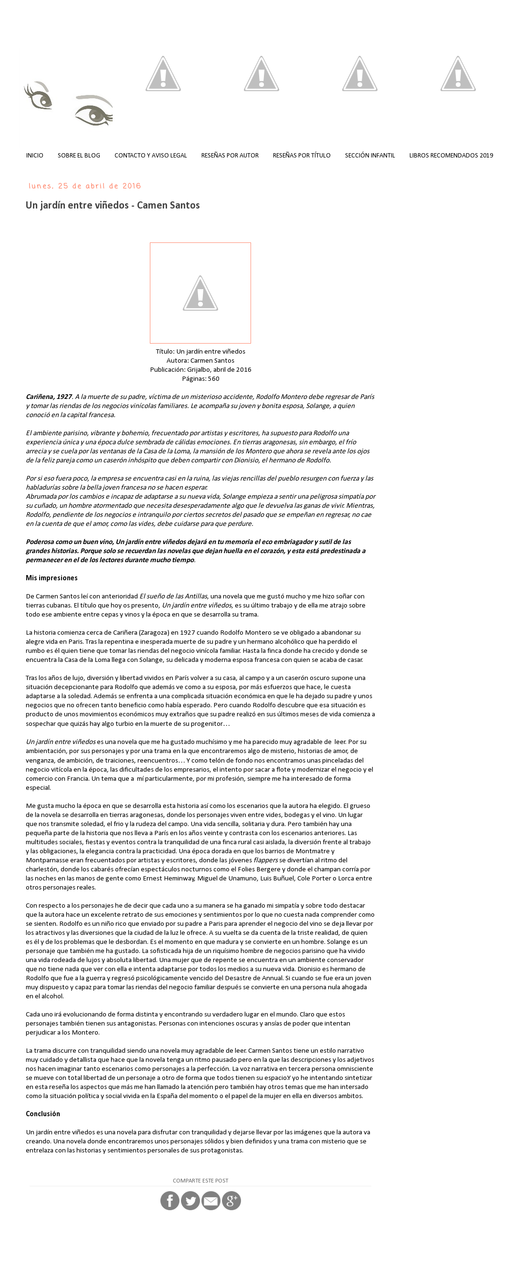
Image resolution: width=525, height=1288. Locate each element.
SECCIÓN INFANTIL (370, 155)
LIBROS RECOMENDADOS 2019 (451, 155)
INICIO (34, 155)
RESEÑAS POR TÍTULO (302, 155)
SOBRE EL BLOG (79, 155)
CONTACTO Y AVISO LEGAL (151, 155)
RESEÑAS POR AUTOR (230, 155)
